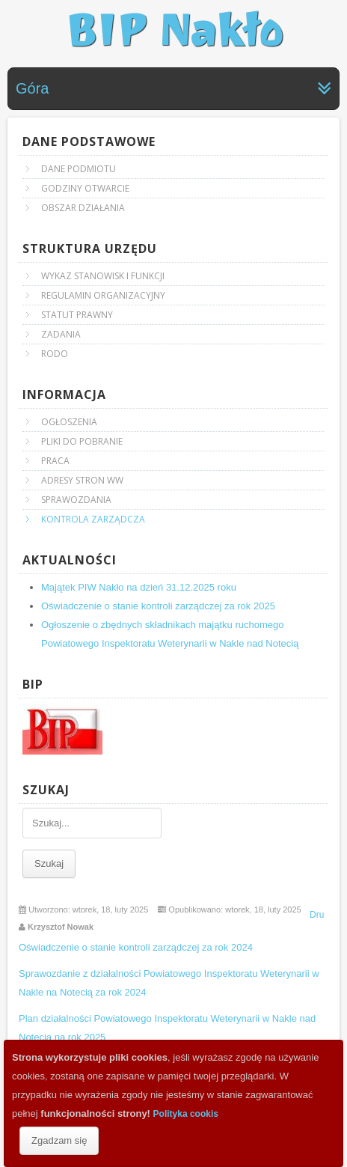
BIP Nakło (174, 30)
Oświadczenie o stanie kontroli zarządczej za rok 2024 (137, 947)
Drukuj (323, 914)
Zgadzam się (59, 1140)
